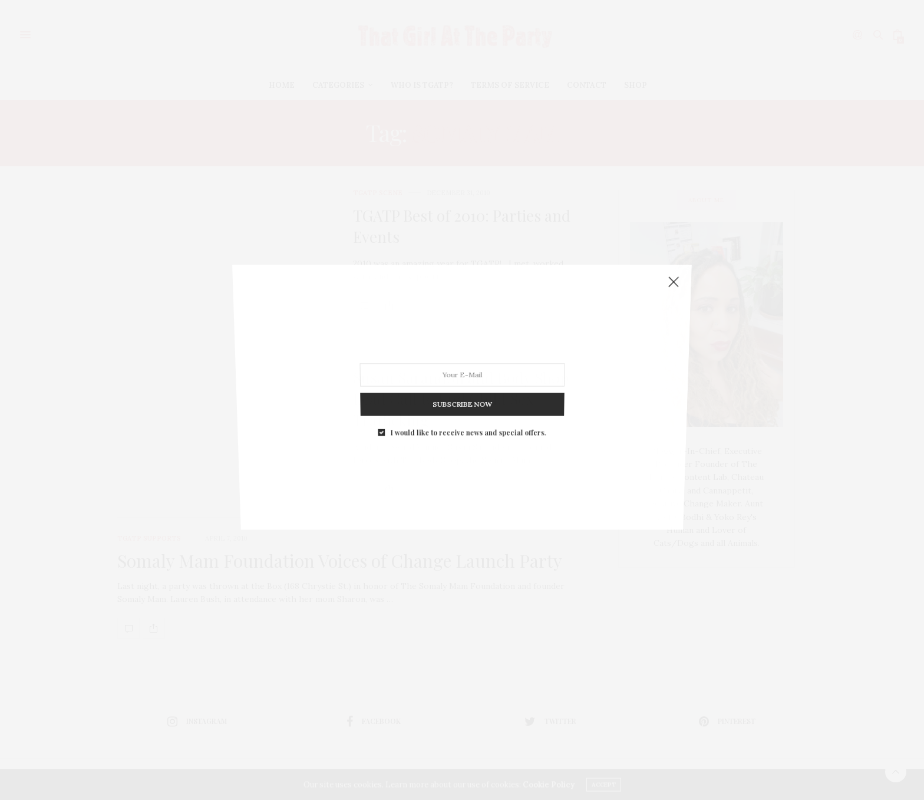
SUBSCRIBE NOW (462, 382)
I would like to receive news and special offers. (467, 403)
